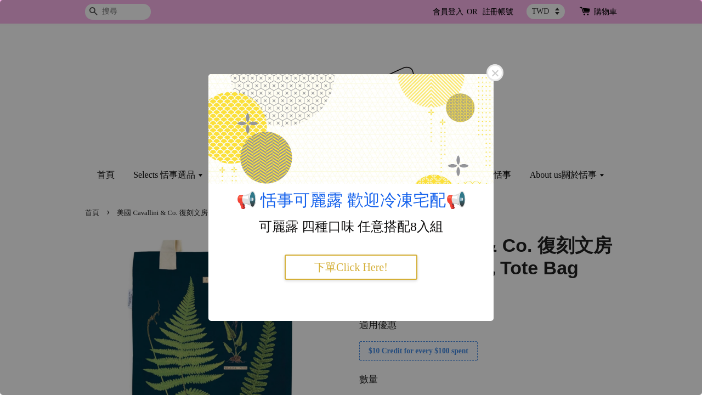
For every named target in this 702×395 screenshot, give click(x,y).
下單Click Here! (351, 267)
